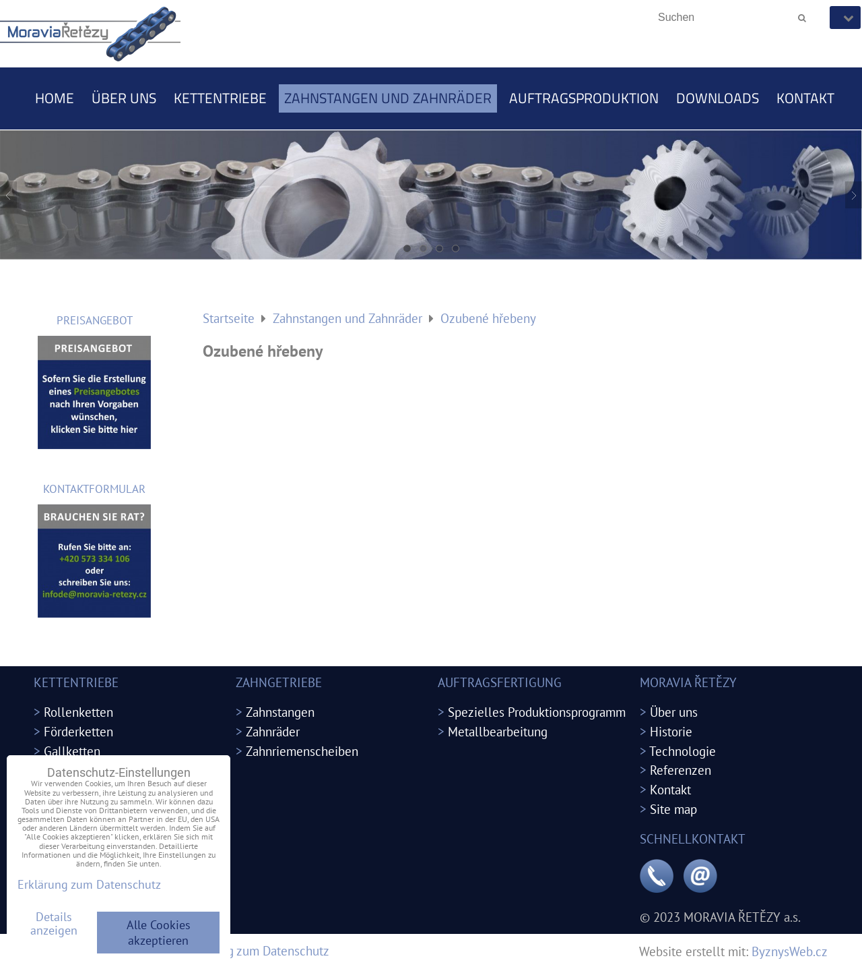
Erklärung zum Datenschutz (256, 950)
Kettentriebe (220, 98)
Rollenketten (78, 711)
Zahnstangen (280, 711)
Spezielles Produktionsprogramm (537, 711)
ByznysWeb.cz (790, 951)
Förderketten (78, 731)
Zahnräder (273, 731)
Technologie (682, 750)
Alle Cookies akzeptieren (159, 932)
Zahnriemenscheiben (302, 750)
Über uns (124, 98)
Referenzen (680, 769)
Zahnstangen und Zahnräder (388, 98)
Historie (671, 731)
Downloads (717, 98)
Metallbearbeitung (498, 731)
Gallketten (72, 750)
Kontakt (805, 98)
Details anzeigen (53, 923)
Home (54, 98)
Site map (673, 808)
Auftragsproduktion (584, 98)
